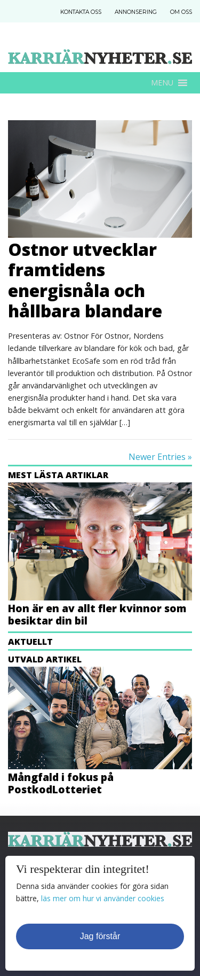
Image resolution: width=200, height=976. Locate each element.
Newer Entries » (160, 457)
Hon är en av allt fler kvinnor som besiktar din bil (97, 614)
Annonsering (136, 12)
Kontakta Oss (80, 12)
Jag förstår (100, 936)
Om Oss (181, 12)
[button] (162, 82)
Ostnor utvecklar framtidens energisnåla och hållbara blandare (85, 280)
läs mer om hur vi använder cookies (102, 898)
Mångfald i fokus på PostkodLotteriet (61, 783)
